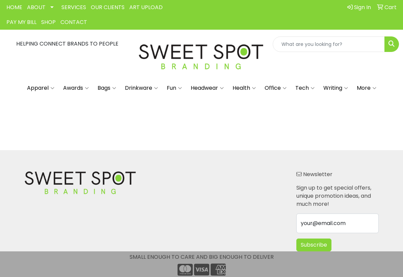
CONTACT (73, 22)
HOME (14, 7)
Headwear (207, 88)
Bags (107, 88)
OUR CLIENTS (108, 7)
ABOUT (36, 7)
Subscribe (314, 245)
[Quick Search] (329, 44)
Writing (335, 88)
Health (244, 88)
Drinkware (141, 88)
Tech (305, 88)
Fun (174, 88)
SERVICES (73, 7)
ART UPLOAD (146, 7)
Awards (76, 88)
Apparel (40, 88)
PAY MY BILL (21, 22)
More (366, 88)
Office (276, 88)
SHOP (48, 22)
